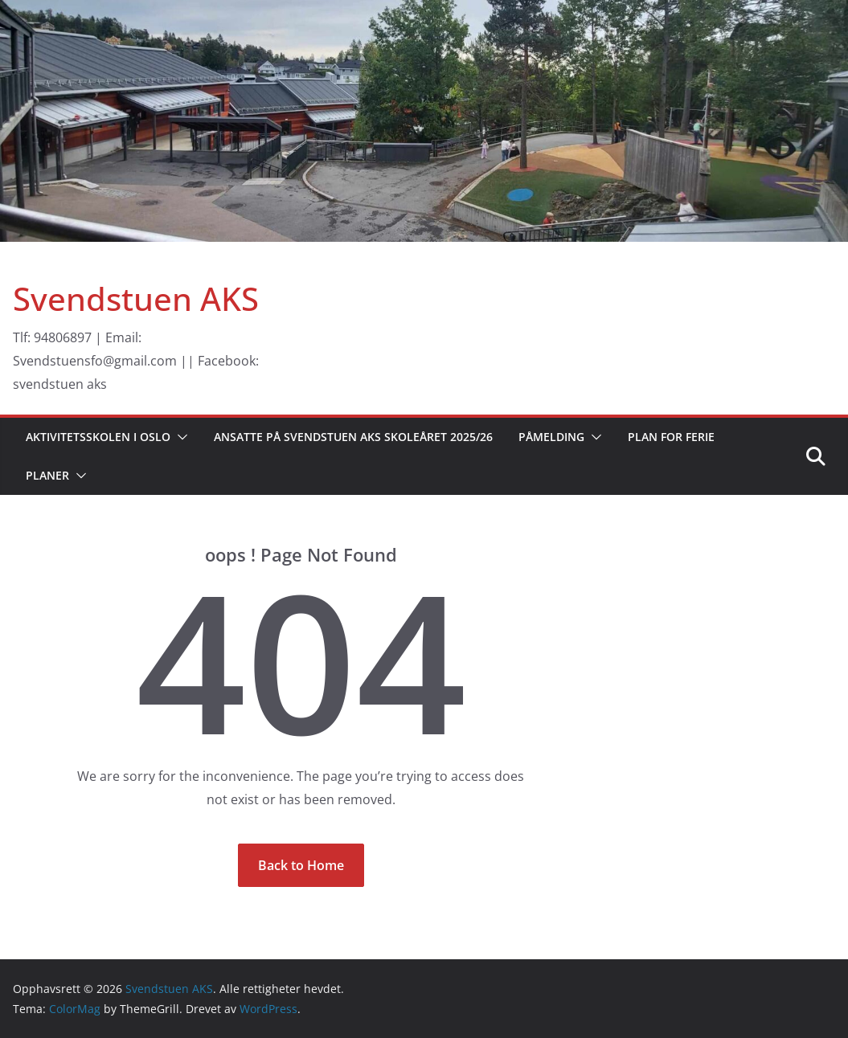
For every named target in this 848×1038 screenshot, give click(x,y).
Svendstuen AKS (136, 298)
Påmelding (551, 436)
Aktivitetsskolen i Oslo (98, 436)
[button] (179, 437)
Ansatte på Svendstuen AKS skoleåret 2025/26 (353, 436)
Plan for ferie (671, 436)
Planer (47, 475)
